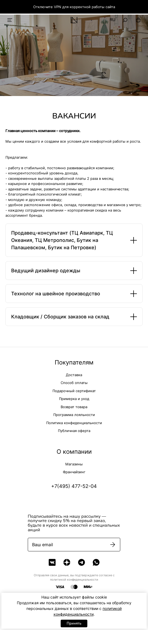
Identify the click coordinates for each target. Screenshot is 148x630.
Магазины (74, 464)
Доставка (74, 375)
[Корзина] (138, 20)
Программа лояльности (74, 414)
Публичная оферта (74, 430)
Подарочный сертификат (74, 391)
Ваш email (42, 544)
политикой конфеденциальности (74, 579)
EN (104, 20)
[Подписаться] (112, 544)
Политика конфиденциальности (74, 423)
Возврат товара (74, 407)
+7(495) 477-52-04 (74, 486)
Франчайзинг (74, 472)
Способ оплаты (74, 382)
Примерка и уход (74, 398)
